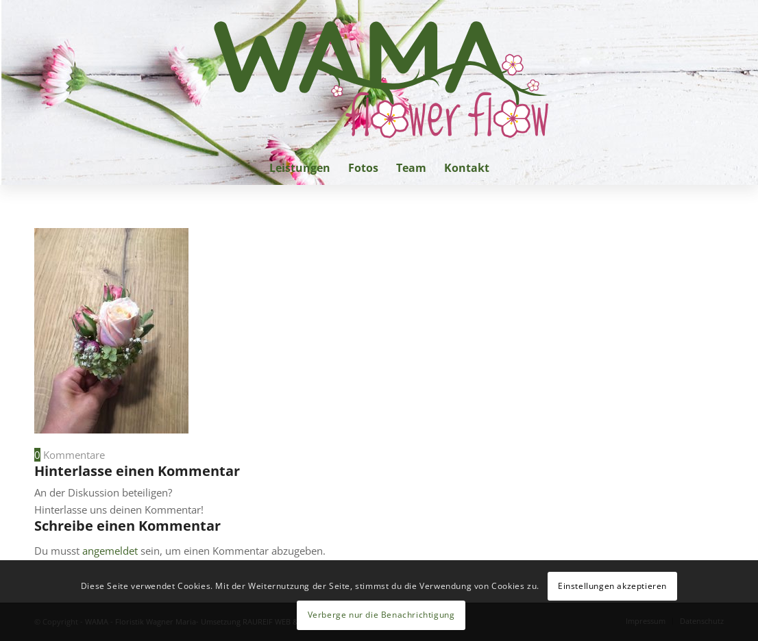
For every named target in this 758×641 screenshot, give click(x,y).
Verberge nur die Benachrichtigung (381, 614)
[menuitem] (299, 168)
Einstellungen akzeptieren (612, 586)
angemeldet (110, 550)
